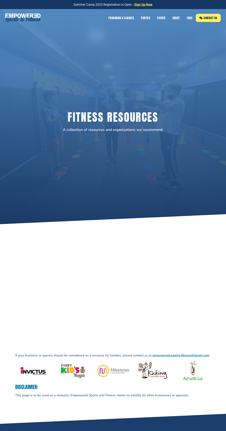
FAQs (189, 18)
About (176, 18)
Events (161, 18)
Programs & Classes (121, 18)
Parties (145, 18)
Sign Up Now (143, 4)
